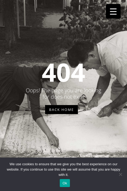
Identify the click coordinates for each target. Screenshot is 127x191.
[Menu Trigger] (113, 11)
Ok (64, 183)
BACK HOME (61, 109)
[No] (120, 174)
